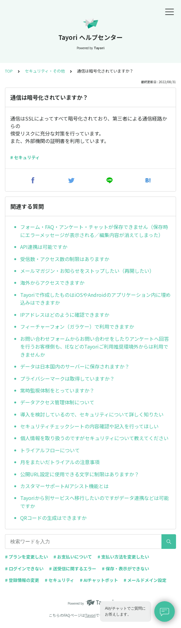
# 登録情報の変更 (22, 580)
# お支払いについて (72, 557)
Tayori (90, 615)
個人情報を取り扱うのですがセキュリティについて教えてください (94, 438)
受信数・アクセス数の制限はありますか (64, 259)
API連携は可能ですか (43, 246)
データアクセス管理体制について (57, 402)
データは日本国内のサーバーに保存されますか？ (74, 366)
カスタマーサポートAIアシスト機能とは (64, 486)
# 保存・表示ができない (125, 568)
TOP (9, 71)
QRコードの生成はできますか (53, 517)
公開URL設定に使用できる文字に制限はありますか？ (79, 474)
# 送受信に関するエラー (72, 568)
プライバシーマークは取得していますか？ (67, 378)
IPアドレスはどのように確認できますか (64, 314)
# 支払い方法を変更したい (123, 557)
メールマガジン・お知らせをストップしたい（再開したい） (87, 270)
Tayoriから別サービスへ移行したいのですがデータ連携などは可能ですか (94, 502)
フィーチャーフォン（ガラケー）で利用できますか (77, 326)
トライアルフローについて (50, 450)
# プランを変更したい (26, 557)
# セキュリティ (25, 157)
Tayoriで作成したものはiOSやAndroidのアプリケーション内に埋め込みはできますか (95, 299)
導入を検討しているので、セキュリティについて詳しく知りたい (92, 414)
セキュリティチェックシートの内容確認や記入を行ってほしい (89, 426)
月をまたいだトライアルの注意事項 (60, 462)
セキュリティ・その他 (45, 71)
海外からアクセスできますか (52, 282)
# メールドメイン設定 (145, 580)
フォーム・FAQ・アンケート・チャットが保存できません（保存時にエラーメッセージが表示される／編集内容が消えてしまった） (94, 231)
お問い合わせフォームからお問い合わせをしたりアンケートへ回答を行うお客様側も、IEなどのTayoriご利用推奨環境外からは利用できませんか (94, 346)
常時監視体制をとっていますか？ (57, 390)
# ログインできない (24, 568)
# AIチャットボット (99, 580)
